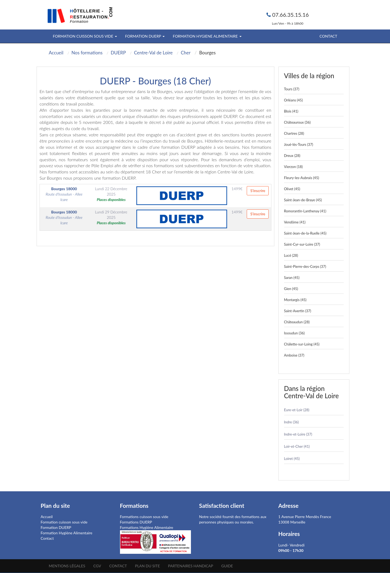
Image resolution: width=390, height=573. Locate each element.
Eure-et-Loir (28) (296, 410)
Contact (328, 36)
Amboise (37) (294, 355)
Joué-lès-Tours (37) (298, 144)
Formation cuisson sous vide (64, 522)
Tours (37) (291, 89)
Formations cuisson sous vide (144, 516)
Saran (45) (292, 277)
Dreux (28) (292, 155)
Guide (227, 566)
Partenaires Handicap (190, 566)
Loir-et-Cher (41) (297, 446)
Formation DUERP (56, 527)
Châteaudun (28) (297, 322)
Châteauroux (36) (297, 122)
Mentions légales (67, 566)
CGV (97, 566)
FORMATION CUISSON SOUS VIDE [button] (85, 36)
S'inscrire (257, 190)
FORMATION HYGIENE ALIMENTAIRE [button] (207, 36)
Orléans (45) (293, 100)
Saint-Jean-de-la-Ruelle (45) (305, 233)
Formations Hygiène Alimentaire (146, 527)
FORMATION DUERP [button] (145, 36)
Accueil (47, 516)
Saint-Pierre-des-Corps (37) (305, 266)
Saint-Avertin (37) (297, 311)
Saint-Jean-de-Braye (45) (303, 200)
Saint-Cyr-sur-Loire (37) (302, 244)
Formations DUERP (136, 522)
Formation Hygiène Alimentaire (66, 533)
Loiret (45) (292, 458)
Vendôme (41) (295, 222)
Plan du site (147, 566)
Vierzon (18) (293, 166)
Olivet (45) (292, 189)
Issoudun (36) (294, 333)
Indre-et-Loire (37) (298, 434)
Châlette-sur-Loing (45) (302, 344)
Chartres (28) (294, 133)
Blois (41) (291, 111)
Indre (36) (291, 422)
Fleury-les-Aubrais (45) (301, 178)
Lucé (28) (291, 255)
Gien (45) (291, 288)
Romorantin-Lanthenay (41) (305, 211)
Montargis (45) (295, 300)
